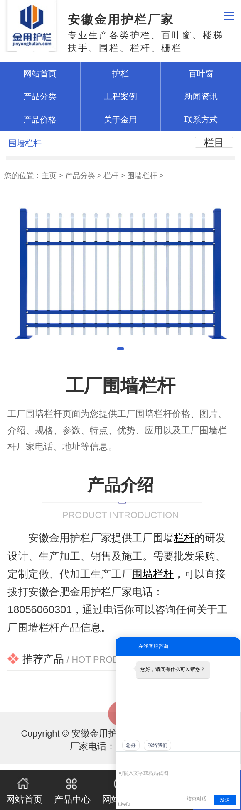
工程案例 (120, 96)
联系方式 (201, 119)
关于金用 (120, 119)
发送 (225, 800)
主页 (49, 175)
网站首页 (24, 790)
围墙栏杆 (142, 175)
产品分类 (80, 175)
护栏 (120, 73)
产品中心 (72, 790)
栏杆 (110, 175)
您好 (131, 745)
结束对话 (197, 799)
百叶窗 (201, 73)
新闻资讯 (201, 96)
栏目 (214, 142)
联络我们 (157, 745)
